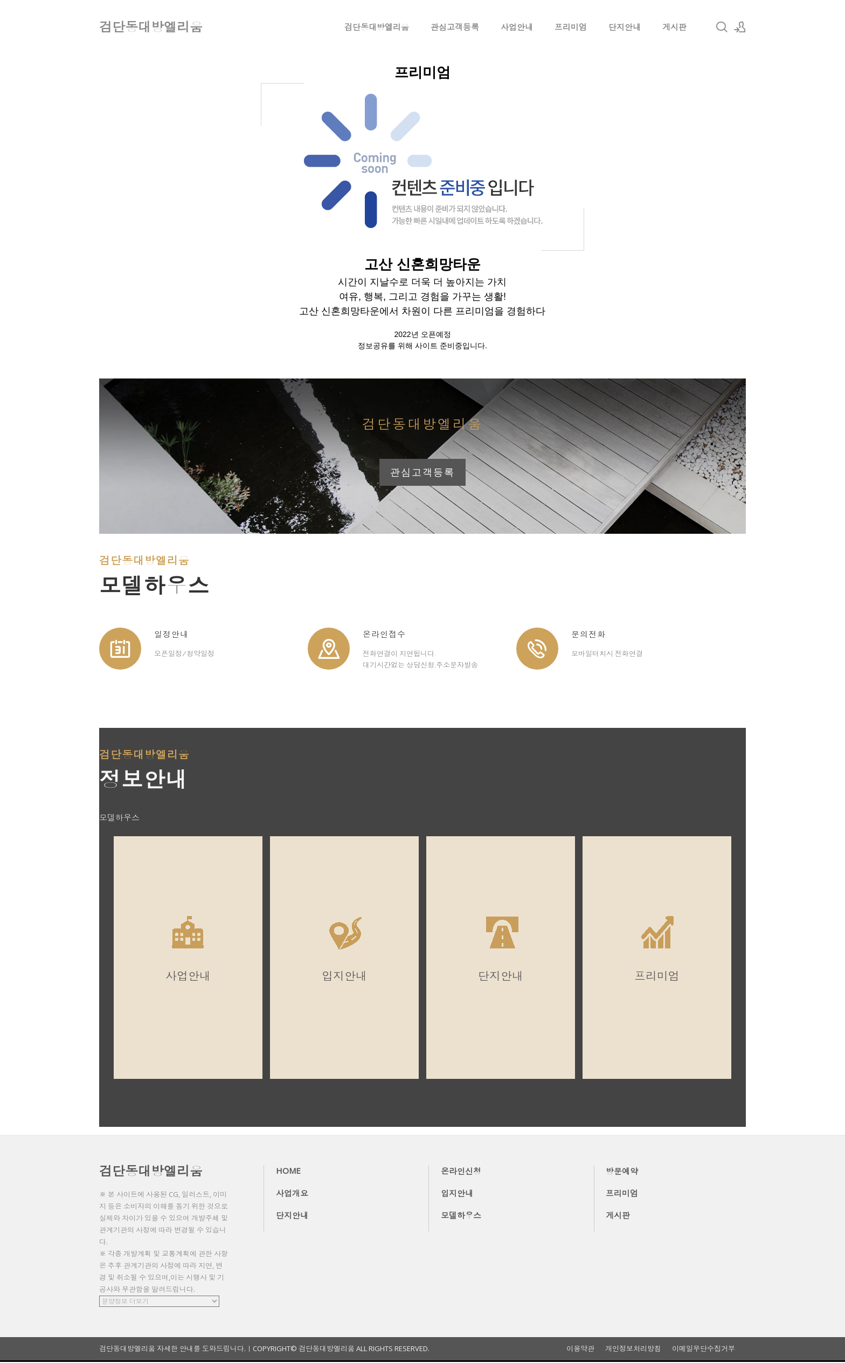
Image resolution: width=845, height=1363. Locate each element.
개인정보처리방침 (633, 1349)
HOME (288, 1171)
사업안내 (517, 27)
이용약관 (580, 1349)
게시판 (674, 27)
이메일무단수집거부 (703, 1349)
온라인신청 (461, 1172)
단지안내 (624, 27)
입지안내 (457, 1194)
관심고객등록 (455, 27)
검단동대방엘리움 (376, 27)
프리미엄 (571, 27)
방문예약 (622, 1172)
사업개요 (292, 1194)
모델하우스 (461, 1216)
